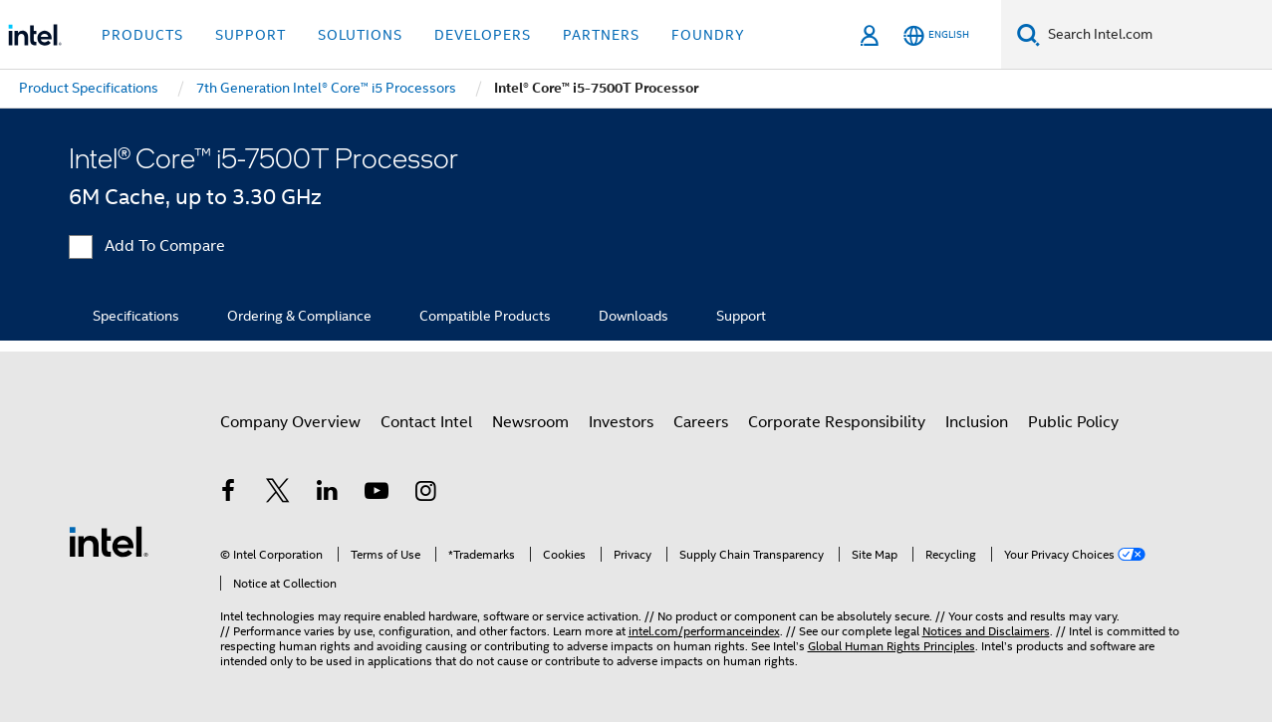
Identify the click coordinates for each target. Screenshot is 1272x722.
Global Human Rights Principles (891, 645)
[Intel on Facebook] (229, 494)
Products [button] (142, 35)
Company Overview (290, 422)
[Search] (1028, 34)
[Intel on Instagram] (426, 494)
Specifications (136, 316)
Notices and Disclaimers (986, 630)
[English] (936, 35)
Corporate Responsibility (836, 422)
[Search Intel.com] (1156, 35)
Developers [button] (482, 35)
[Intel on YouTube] (376, 494)
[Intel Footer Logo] (108, 541)
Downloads (633, 316)
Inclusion (976, 422)
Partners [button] (601, 35)
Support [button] (250, 35)
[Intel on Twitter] (278, 494)
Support (741, 316)
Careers (700, 422)
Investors (621, 422)
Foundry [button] (708, 35)
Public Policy (1073, 422)
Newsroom (530, 422)
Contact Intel (426, 422)
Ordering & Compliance (299, 316)
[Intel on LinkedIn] (328, 494)
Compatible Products (485, 316)
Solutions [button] (360, 35)
